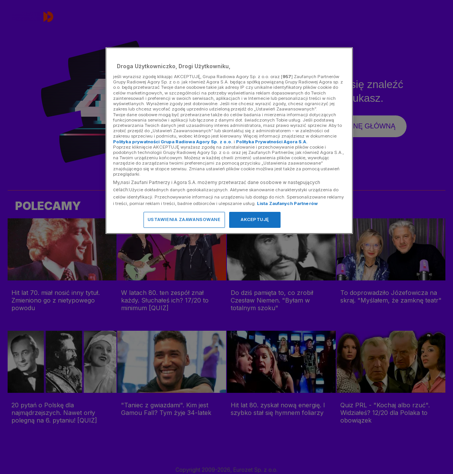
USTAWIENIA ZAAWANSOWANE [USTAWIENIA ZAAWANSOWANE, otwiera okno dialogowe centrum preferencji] (184, 219)
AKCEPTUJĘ (255, 219)
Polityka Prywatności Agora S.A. (272, 141)
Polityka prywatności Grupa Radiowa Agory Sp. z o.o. (173, 141)
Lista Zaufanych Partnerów (287, 203)
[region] (229, 140)
